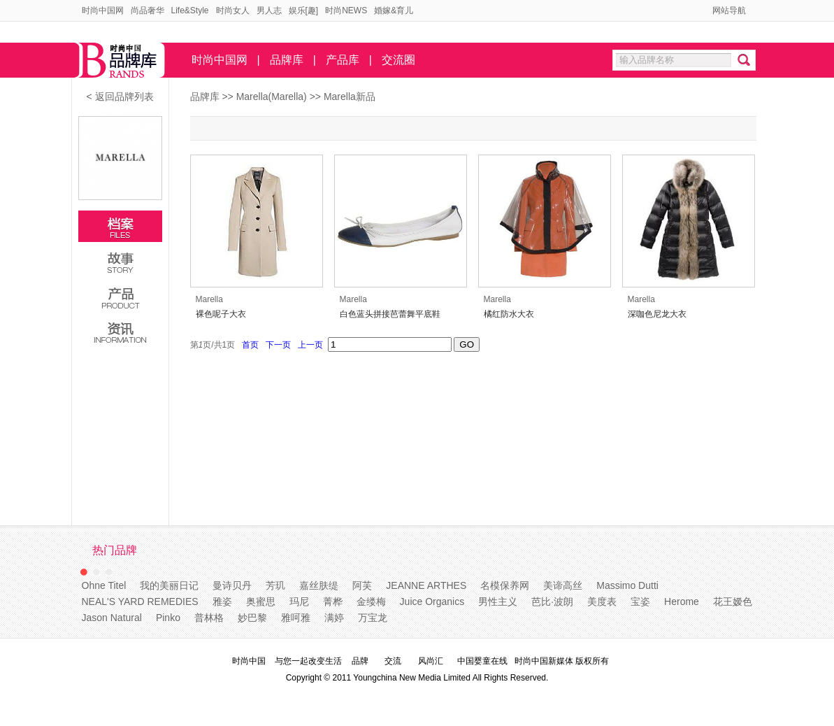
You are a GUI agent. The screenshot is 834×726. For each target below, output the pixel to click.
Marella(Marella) (273, 96)
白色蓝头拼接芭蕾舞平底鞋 (390, 314)
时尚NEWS (346, 10)
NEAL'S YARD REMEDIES (140, 601)
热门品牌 (114, 550)
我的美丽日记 (169, 585)
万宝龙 (372, 617)
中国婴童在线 (482, 661)
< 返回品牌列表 (119, 96)
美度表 (602, 601)
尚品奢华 (147, 10)
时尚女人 (233, 10)
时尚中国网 (103, 10)
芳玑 (275, 585)
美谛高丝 (562, 585)
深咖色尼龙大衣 (657, 314)
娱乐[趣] (304, 10)
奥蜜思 (260, 601)
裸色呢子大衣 (221, 314)
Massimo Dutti (627, 585)
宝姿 (640, 601)
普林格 (209, 617)
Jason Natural (112, 617)
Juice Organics (432, 601)
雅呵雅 (295, 617)
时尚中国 (249, 661)
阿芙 (362, 585)
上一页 (311, 345)
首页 (250, 345)
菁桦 (333, 601)
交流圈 (398, 60)
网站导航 (729, 10)
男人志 (269, 10)
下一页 (279, 345)
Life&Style (190, 10)
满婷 (334, 617)
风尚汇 (430, 661)
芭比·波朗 (552, 601)
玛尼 (299, 601)
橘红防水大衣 (509, 314)
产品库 (342, 60)
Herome (681, 601)
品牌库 (286, 60)
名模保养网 (504, 585)
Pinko (168, 617)
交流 (392, 661)
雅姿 (222, 601)
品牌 (360, 661)
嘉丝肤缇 (318, 585)
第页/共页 (213, 345)
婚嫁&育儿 (393, 10)
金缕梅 (371, 601)
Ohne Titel (104, 585)
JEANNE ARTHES (426, 585)
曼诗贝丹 (232, 585)
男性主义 (497, 601)
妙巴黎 (252, 617)
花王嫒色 (732, 601)
